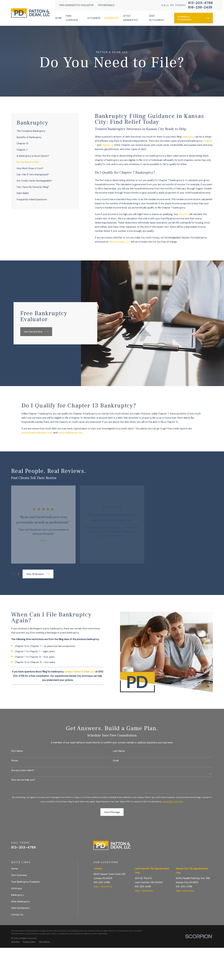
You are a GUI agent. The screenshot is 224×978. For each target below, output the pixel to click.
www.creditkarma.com (70, 432)
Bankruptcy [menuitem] (111, 18)
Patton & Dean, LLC (119, 241)
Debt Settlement (20, 908)
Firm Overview (19, 875)
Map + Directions (103, 886)
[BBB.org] (211, 846)
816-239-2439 (200, 7)
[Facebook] (203, 846)
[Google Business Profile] (196, 846)
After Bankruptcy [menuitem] (130, 18)
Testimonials (106, 5)
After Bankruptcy (20, 901)
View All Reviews (38, 574)
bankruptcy (188, 136)
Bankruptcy (17, 894)
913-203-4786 (200, 3)
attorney (183, 214)
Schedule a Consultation (193, 18)
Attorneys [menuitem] (93, 18)
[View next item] (18, 574)
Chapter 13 (107, 145)
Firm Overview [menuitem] (72, 18)
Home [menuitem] (58, 18)
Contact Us (17, 914)
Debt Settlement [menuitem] (156, 18)
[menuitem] (45, 131)
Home (14, 868)
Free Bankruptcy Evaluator (76, 5)
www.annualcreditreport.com (37, 432)
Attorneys (16, 888)
